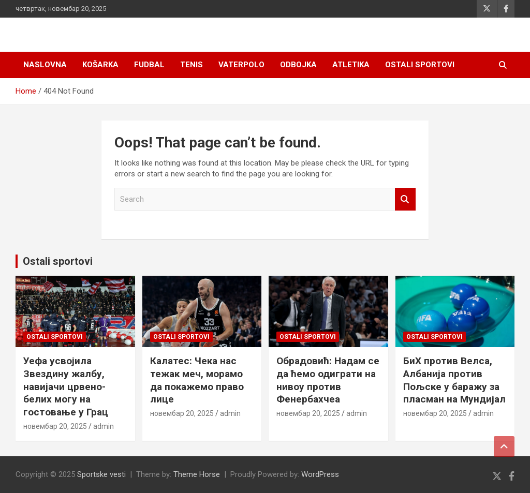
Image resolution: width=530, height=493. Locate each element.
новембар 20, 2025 (55, 426)
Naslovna (45, 64)
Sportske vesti (101, 474)
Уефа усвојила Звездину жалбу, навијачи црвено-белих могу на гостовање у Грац (65, 386)
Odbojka (298, 64)
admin (103, 426)
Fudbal (149, 64)
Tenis (191, 64)
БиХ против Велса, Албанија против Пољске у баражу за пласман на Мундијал (454, 380)
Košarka (100, 64)
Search (405, 199)
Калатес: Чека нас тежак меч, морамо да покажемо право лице (197, 380)
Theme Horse (196, 474)
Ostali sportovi (419, 64)
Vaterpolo (241, 64)
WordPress (320, 474)
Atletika (351, 64)
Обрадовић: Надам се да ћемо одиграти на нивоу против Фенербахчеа (327, 380)
